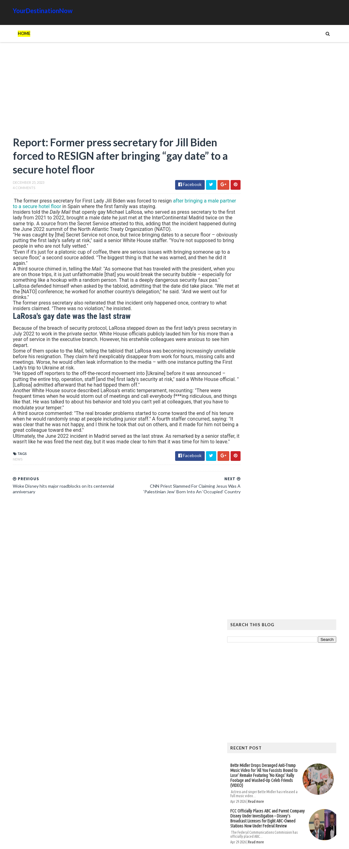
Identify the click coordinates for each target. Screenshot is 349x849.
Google (326, 685)
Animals (289, 685)
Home (11, 33)
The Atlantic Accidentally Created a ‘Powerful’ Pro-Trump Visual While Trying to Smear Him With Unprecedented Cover (292, 549)
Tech (289, 705)
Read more (269, 336)
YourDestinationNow (30, 10)
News (5, 472)
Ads (246, 685)
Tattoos (269, 705)
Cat (307, 685)
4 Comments (11, 190)
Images (292, 695)
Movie (312, 695)
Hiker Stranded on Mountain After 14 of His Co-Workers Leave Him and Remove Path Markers (292, 523)
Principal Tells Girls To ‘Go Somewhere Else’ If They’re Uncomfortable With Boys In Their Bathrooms (264, 425)
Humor (272, 695)
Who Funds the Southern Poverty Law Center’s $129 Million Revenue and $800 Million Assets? (280, 464)
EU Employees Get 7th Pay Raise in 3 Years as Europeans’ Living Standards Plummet (290, 617)
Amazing (265, 685)
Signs (248, 705)
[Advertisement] (109, 92)
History (250, 695)
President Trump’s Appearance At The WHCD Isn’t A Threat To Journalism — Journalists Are (280, 389)
